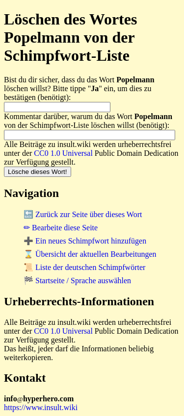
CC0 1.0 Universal (63, 153)
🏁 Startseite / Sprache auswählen (77, 280)
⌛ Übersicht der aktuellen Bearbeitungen (90, 254)
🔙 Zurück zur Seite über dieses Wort (83, 214)
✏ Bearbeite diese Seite (61, 227)
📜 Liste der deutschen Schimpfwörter (84, 267)
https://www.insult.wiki (41, 407)
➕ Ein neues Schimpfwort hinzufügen (85, 241)
